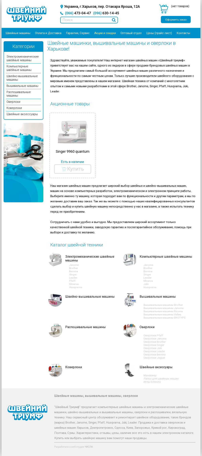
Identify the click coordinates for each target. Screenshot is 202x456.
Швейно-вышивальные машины (90, 296)
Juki (146, 284)
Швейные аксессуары (22, 114)
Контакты (183, 33)
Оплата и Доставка (48, 33)
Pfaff (72, 280)
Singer (73, 274)
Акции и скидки (105, 33)
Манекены (150, 375)
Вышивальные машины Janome (164, 308)
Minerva (74, 284)
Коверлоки (14, 108)
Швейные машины (18, 33)
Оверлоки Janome (155, 338)
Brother (73, 268)
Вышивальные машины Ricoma (163, 311)
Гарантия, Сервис (78, 33)
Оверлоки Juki (153, 348)
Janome (74, 264)
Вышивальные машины (22, 86)
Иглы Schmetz (152, 381)
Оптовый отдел (131, 33)
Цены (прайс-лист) (159, 33)
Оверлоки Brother (155, 341)
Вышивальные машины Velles (162, 314)
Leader (73, 277)
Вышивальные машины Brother (163, 304)
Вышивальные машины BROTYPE (164, 317)
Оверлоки (13, 102)
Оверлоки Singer (154, 344)
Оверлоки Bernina (155, 354)
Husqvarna (75, 287)
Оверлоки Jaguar (154, 357)
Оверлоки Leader (154, 351)
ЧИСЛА (89, 446)
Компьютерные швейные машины (19, 68)
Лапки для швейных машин (161, 378)
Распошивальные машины (85, 327)
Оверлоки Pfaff (153, 335)
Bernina (73, 271)
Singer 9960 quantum (72, 151)
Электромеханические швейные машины (23, 58)
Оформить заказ (175, 19)
